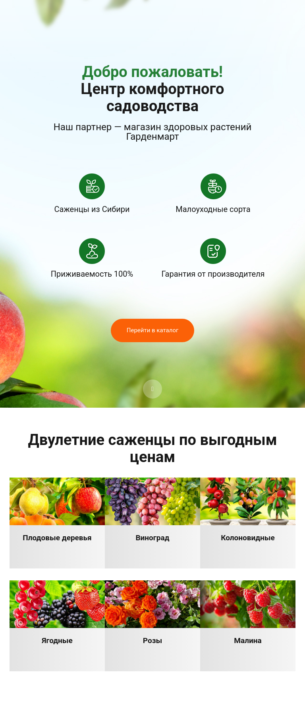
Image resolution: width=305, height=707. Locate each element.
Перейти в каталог (153, 330)
